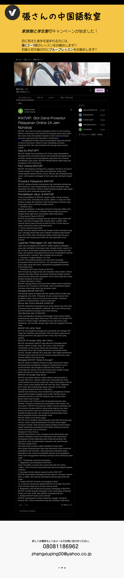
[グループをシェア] (107, 90)
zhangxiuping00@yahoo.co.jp (62, 554)
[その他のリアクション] (26, 505)
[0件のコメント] (66, 505)
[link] (25, 97)
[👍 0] (20, 505)
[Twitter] (62, 568)
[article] (45, 311)
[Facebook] (59, 568)
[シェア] (71, 109)
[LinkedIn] (65, 568)
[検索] (90, 90)
